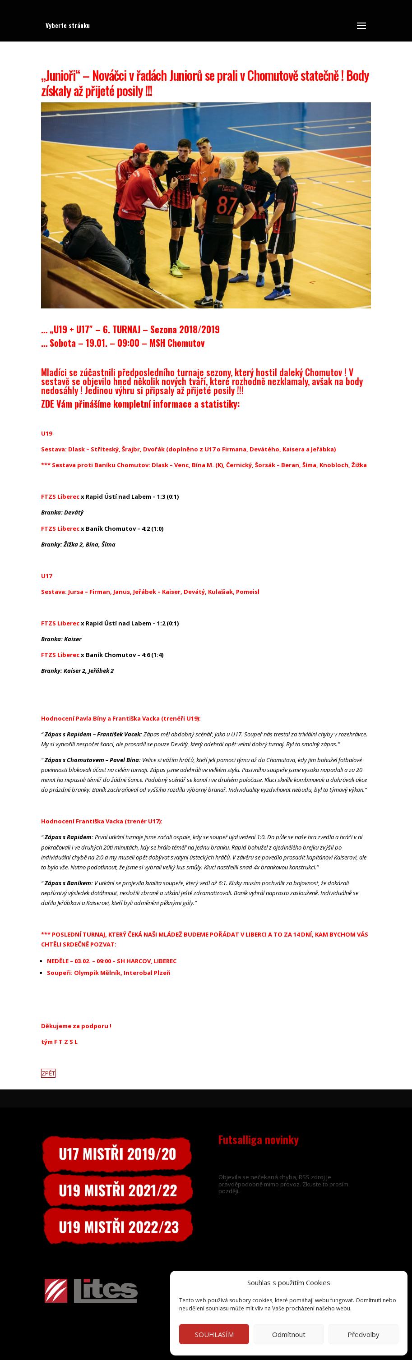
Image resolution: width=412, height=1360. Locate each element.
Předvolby (363, 1334)
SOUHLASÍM (214, 1334)
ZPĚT (48, 1073)
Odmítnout (289, 1334)
